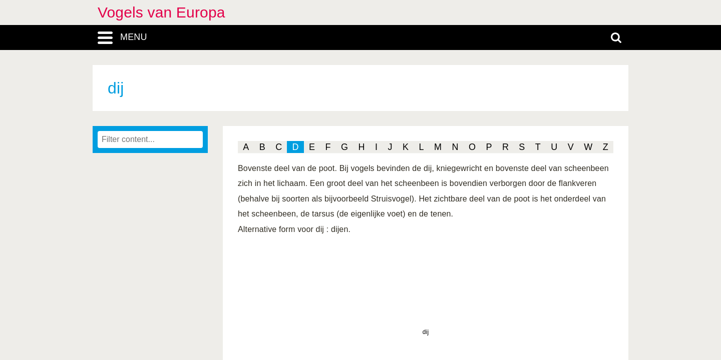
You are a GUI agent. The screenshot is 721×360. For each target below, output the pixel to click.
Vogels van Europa (161, 12)
